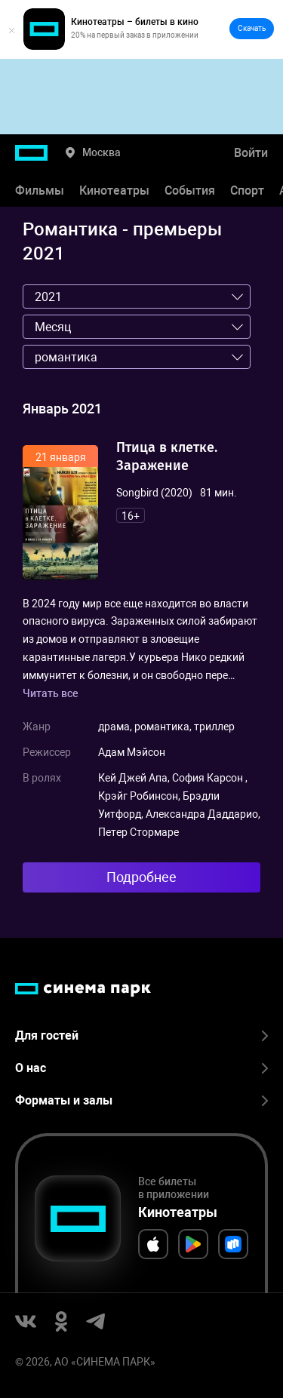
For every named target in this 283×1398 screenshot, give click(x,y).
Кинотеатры (114, 190)
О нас (141, 1068)
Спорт (247, 190)
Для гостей (141, 1035)
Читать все (50, 693)
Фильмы (39, 190)
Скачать (252, 28)
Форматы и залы (141, 1100)
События (190, 190)
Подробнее (141, 877)
